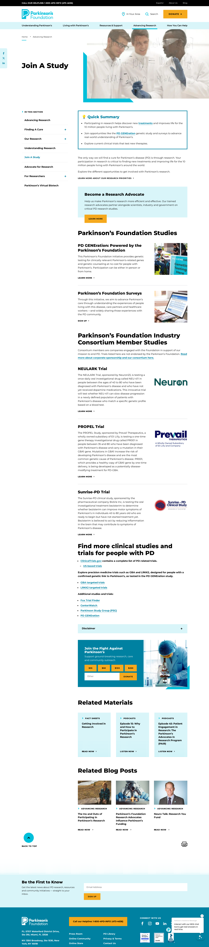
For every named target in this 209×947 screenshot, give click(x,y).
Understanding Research (39, 148)
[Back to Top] (29, 838)
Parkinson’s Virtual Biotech (41, 185)
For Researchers (34, 176)
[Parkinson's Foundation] (37, 14)
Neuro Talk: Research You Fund (170, 816)
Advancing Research (42, 37)
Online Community (80, 939)
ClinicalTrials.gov (91, 560)
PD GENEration (125, 133)
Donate (174, 14)
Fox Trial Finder (90, 600)
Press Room (76, 934)
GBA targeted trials (93, 582)
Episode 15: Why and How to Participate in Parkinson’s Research (130, 730)
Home (25, 37)
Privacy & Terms (112, 939)
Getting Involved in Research (94, 725)
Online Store (76, 943)
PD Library (109, 934)
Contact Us (109, 943)
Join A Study (32, 157)
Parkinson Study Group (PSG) (99, 610)
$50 (104, 668)
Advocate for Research (38, 166)
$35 (90, 668)
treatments (145, 123)
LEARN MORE (96, 219)
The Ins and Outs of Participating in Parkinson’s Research (91, 817)
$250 (130, 668)
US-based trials (92, 566)
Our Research (32, 138)
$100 (117, 668)
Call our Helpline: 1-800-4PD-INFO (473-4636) (47, 3)
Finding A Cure (33, 129)
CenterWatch (89, 605)
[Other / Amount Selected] (102, 676)
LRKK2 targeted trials (94, 587)
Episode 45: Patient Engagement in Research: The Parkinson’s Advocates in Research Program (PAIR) (170, 733)
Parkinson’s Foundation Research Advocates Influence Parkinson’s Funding (131, 819)
